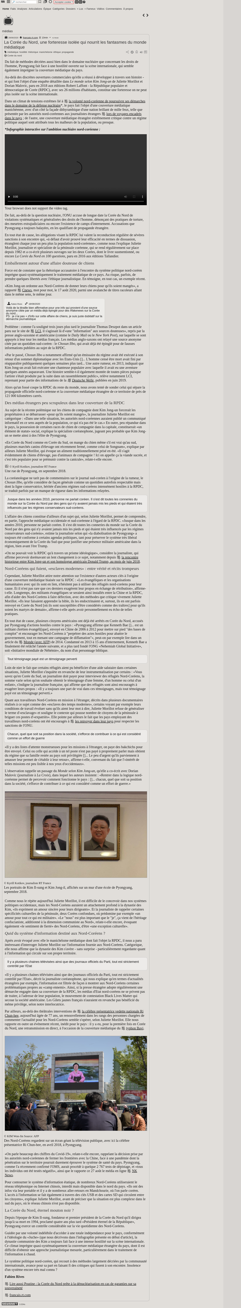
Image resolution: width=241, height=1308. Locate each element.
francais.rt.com (30, 37)
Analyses (22, 8)
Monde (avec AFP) (37, 642)
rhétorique (33, 52)
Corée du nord (14, 55)
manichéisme (45, 52)
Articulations (35, 8)
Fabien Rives (14, 304)
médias (7, 31)
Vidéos (100, 8)
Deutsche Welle (83, 380)
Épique (47, 8)
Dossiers (70, 8)
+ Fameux (89, 8)
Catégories (58, 8)
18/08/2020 (32, 304)
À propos (128, 8)
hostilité (23, 52)
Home (5, 8)
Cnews (27, 290)
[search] (24, 2)
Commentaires (114, 8)
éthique (57, 52)
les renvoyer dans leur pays (94, 721)
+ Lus (80, 8)
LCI (38, 331)
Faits (13, 8)
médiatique (12, 52)
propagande (68, 52)
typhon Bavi (134, 1028)
